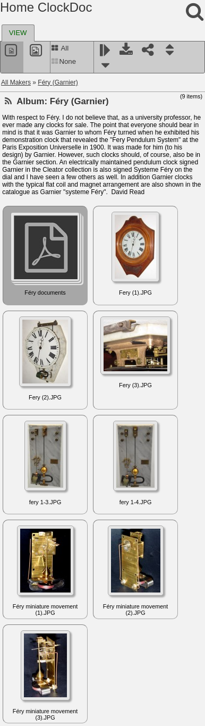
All (59, 48)
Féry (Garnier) (58, 82)
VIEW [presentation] (18, 33)
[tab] (18, 32)
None (63, 61)
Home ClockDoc (46, 7)
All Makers (16, 82)
